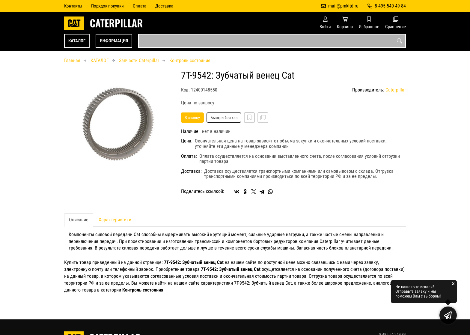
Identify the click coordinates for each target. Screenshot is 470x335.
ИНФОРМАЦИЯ (114, 40)
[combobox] (272, 41)
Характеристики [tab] (115, 220)
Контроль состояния (189, 60)
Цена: (186, 141)
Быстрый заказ (223, 117)
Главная (72, 60)
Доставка (164, 6)
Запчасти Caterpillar (139, 60)
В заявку (192, 117)
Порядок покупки (107, 6)
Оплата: (189, 156)
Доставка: (191, 171)
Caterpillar (395, 90)
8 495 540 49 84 (390, 6)
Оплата (139, 6)
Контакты (73, 6)
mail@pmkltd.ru (343, 6)
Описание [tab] (78, 220)
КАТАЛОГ (76, 40)
